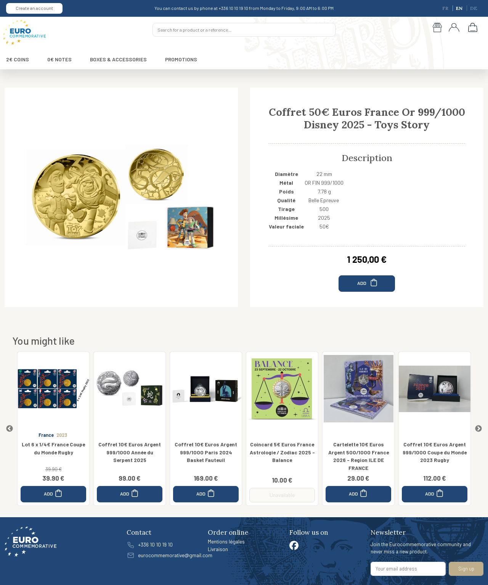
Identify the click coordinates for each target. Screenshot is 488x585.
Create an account (34, 8)
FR (445, 8)
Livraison (218, 549)
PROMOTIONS (181, 59)
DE (473, 8)
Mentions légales (226, 541)
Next (478, 429)
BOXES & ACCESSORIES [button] (118, 59)
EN (460, 8)
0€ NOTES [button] (59, 59)
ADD (367, 282)
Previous (9, 429)
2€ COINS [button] (17, 59)
